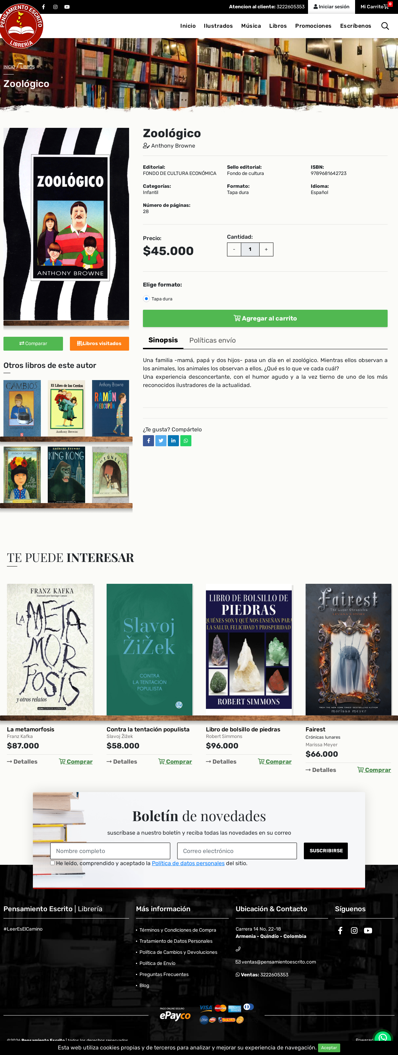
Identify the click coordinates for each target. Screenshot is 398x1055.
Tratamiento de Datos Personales (175, 941)
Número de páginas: (166, 205)
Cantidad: (240, 237)
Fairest (315, 729)
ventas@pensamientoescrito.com (278, 962)
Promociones (313, 26)
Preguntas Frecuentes (164, 974)
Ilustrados (218, 26)
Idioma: (320, 186)
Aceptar (329, 1047)
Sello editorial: (244, 167)
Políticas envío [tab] (212, 340)
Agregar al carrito (265, 318)
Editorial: (154, 167)
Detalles (22, 761)
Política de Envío (157, 963)
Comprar (76, 761)
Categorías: (157, 186)
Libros (278, 26)
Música (251, 26)
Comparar (33, 343)
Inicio (188, 26)
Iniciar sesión (332, 7)
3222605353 (290, 7)
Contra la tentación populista (148, 729)
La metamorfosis (30, 729)
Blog (144, 985)
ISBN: (317, 167)
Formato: (238, 186)
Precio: (152, 238)
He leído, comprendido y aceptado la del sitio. (148, 863)
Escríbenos (356, 26)
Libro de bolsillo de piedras (243, 729)
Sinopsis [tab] (163, 340)
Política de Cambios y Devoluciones (178, 952)
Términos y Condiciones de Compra (177, 930)
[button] (122, 134)
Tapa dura (162, 298)
